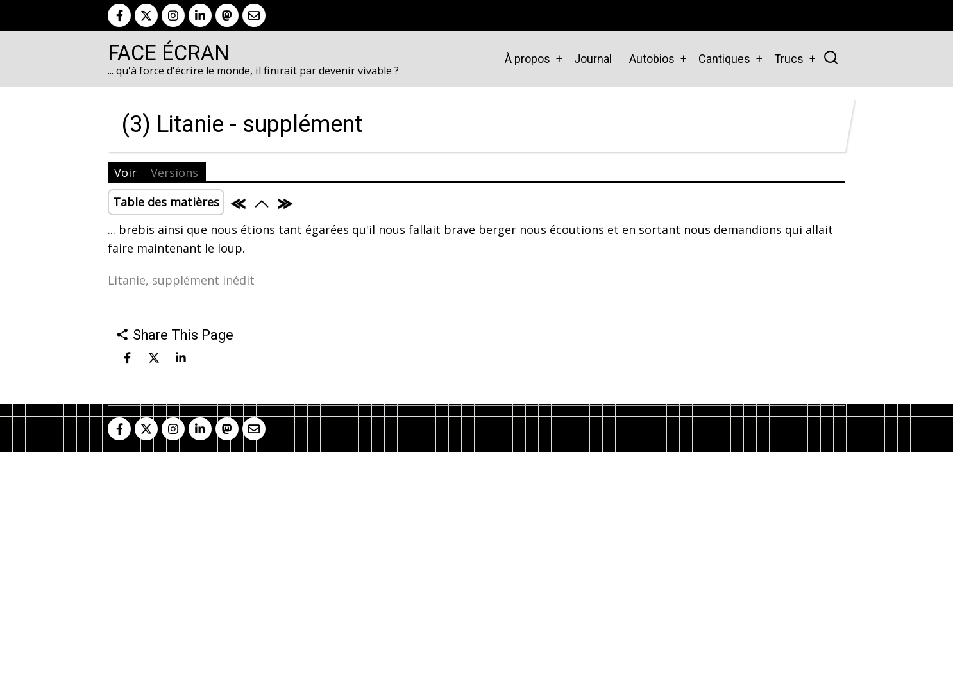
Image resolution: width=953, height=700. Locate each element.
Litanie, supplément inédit (181, 280)
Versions (174, 172)
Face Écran (169, 53)
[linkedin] (200, 15)
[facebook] (119, 15)
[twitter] (146, 15)
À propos (527, 58)
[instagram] (173, 15)
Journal (593, 58)
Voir (125, 172)
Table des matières (166, 202)
